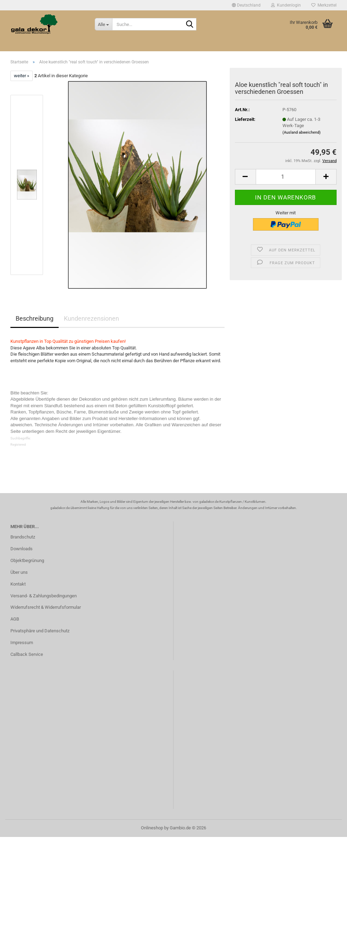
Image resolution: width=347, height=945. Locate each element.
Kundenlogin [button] (286, 5)
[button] (246, 5)
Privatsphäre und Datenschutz (39, 630)
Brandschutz (22, 537)
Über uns (19, 572)
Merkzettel (324, 5)
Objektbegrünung (27, 560)
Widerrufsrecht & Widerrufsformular (45, 607)
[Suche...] (103, 24)
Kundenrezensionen (91, 318)
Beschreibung (34, 318)
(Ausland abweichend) (301, 132)
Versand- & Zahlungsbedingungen (43, 595)
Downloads (21, 548)
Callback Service (26, 654)
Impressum (21, 642)
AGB (14, 619)
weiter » (21, 75)
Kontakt (18, 584)
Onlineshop (152, 827)
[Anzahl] (286, 177)
